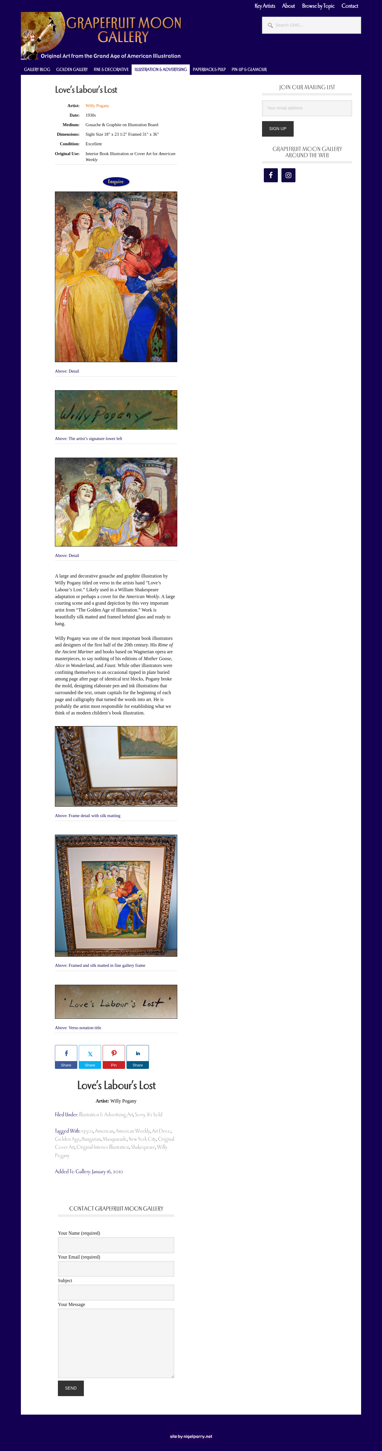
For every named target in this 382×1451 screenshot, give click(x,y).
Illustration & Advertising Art (106, 1114)
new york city (142, 1139)
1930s (87, 1131)
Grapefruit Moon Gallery (101, 36)
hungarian (91, 1139)
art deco (161, 1131)
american (104, 1131)
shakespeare (143, 1147)
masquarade (115, 1139)
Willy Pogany (97, 105)
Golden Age (67, 1139)
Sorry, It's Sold (148, 1114)
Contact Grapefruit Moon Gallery (116, 1209)
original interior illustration (102, 1147)
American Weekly (132, 1131)
